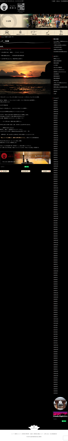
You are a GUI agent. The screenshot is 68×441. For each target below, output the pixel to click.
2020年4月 (56, 257)
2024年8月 (56, 144)
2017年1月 (56, 342)
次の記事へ (46, 171)
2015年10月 (56, 375)
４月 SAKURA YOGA (58, 47)
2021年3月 (56, 233)
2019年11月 (56, 268)
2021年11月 (56, 216)
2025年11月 (56, 111)
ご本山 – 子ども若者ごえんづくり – (60, 82)
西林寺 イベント (57, 58)
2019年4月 (56, 283)
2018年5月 (56, 307)
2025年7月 (56, 120)
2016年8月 (56, 353)
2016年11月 (56, 347)
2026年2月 (56, 104)
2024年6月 (56, 148)
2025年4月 (56, 126)
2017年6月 (56, 331)
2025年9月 (56, 115)
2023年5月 (56, 176)
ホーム (2, 36)
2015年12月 (56, 371)
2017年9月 (56, 325)
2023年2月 (56, 183)
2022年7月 (56, 198)
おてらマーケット (57, 89)
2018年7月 (56, 303)
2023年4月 (56, 179)
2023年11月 (56, 163)
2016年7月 (56, 355)
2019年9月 (56, 272)
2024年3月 (56, 155)
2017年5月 (56, 334)
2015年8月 (56, 379)
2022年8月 (56, 196)
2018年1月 (56, 316)
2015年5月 (56, 386)
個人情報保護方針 (64, 1)
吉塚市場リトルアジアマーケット (60, 71)
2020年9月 (56, 246)
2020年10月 (56, 244)
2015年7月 (56, 382)
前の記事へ (4, 171)
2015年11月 (56, 373)
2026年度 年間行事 (34, 32)
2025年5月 (56, 124)
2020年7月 (56, 251)
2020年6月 (56, 253)
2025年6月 (56, 122)
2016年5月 (56, 360)
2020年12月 (56, 240)
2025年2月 (56, 131)
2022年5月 (56, 203)
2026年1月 (56, 107)
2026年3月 (56, 102)
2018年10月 (56, 297)
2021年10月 (56, 218)
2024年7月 (56, 146)
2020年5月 (56, 255)
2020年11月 (56, 242)
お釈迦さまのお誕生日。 (58, 49)
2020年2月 (56, 262)
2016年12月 (56, 345)
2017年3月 (56, 338)
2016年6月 (56, 358)
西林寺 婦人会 (56, 80)
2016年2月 (56, 366)
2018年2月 (56, 314)
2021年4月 (56, 231)
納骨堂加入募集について (61, 32)
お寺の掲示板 (56, 73)
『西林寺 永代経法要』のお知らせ (60, 45)
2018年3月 (56, 312)
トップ (7, 32)
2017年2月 (56, 340)
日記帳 (53, 1)
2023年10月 (56, 166)
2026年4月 (56, 100)
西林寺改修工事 (56, 76)
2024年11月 (56, 137)
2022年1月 (56, 211)
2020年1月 (56, 264)
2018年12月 (56, 292)
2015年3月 (56, 390)
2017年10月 (56, 323)
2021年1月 (56, 238)
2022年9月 (56, 194)
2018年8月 (56, 301)
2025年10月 (56, 113)
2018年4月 (56, 310)
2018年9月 (56, 299)
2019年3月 (56, 286)
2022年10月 (56, 192)
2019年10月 (56, 270)
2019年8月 (56, 275)
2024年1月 (56, 159)
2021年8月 (56, 222)
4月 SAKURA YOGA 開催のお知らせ (60, 51)
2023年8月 (56, 170)
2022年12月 (56, 187)
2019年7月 (56, 277)
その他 (9, 36)
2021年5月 (56, 229)
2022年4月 (56, 205)
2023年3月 (56, 181)
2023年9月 (56, 168)
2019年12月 (56, 266)
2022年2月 (56, 209)
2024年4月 (56, 152)
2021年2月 (56, 235)
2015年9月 (56, 377)
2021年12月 (56, 214)
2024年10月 (56, 139)
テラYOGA (56, 65)
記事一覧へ (25, 171)
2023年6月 (56, 174)
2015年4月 (56, 388)
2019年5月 (56, 281)
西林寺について (20, 32)
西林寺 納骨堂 (56, 62)
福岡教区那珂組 (56, 84)
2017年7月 (56, 329)
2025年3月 (56, 128)
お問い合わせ (46, 433)
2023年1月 (56, 185)
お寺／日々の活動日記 (58, 67)
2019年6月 (56, 279)
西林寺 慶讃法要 (57, 78)
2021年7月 (56, 224)
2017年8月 (56, 327)
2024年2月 (56, 157)
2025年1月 (56, 133)
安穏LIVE (55, 91)
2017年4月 (56, 336)
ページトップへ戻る (34, 427)
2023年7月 (56, 172)
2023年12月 (56, 161)
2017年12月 (56, 318)
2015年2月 (56, 393)
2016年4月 (56, 362)
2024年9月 (56, 142)
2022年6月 (56, 200)
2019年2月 (56, 288)
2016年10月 (56, 349)
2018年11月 (56, 294)
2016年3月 (56, 364)
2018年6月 (56, 305)
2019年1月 (56, 290)
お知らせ (58, 1)
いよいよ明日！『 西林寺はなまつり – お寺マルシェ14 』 (61, 42)
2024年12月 (56, 135)
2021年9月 (56, 220)
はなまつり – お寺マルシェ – (59, 69)
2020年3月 (56, 259)
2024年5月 (56, 150)
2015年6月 (56, 384)
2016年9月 (56, 351)
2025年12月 (56, 109)
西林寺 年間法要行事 (57, 60)
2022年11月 (56, 190)
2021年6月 (56, 227)
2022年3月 (56, 207)
